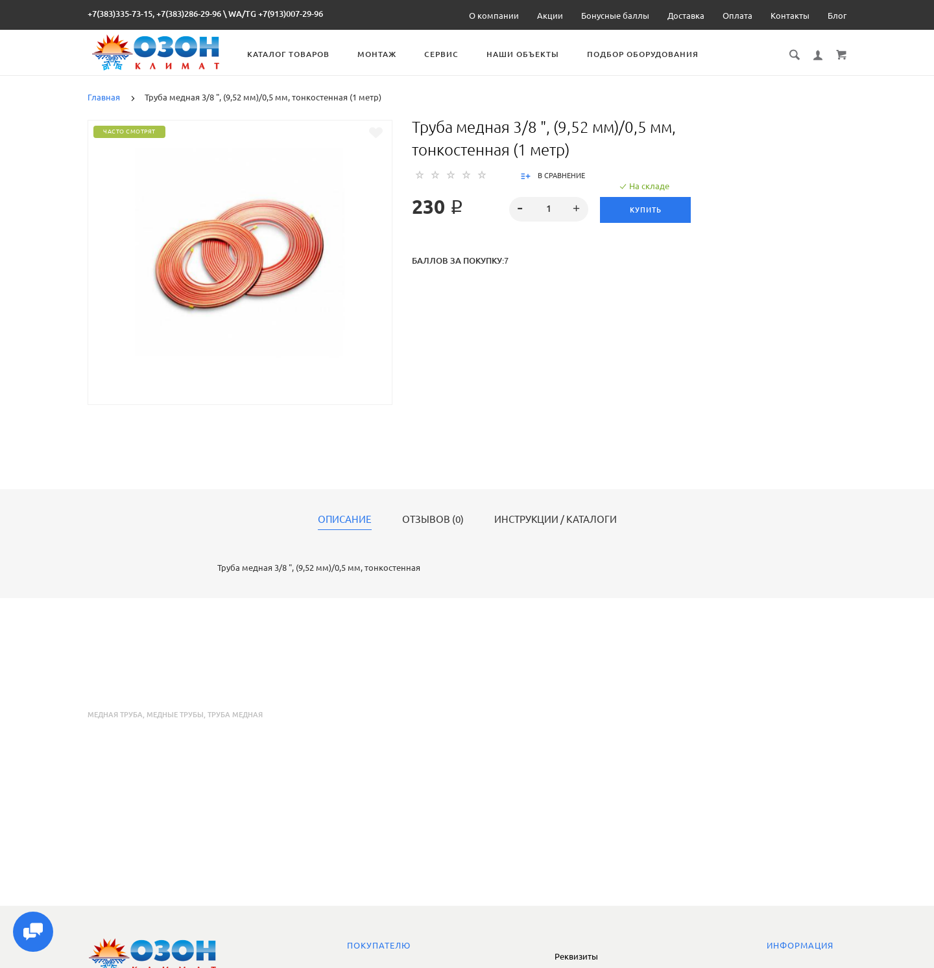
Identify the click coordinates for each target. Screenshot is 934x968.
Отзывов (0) (433, 519)
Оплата (737, 15)
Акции (550, 15)
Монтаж (385, 54)
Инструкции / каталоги (555, 519)
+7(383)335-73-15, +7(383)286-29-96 (154, 13)
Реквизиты (576, 956)
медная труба (115, 715)
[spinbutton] (549, 209)
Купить (646, 210)
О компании (494, 15)
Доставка (685, 15)
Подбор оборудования (652, 54)
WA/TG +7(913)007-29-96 (275, 13)
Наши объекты (532, 54)
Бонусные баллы (615, 15)
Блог (837, 15)
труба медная (235, 715)
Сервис (450, 54)
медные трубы (175, 715)
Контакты (790, 15)
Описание (345, 519)
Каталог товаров (297, 54)
